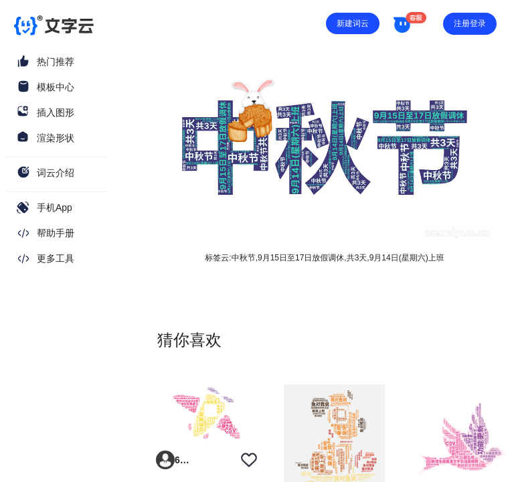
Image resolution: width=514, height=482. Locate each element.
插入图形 (55, 112)
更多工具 (55, 258)
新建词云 (353, 23)
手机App (54, 207)
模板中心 (55, 87)
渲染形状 (55, 138)
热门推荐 (55, 61)
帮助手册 (55, 233)
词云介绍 (55, 172)
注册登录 (470, 23)
